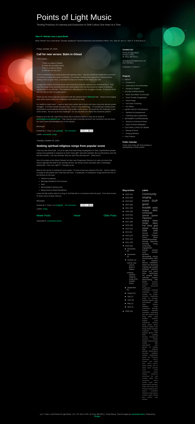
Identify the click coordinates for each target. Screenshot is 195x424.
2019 (127, 215)
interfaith (155, 310)
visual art (146, 357)
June (129, 300)
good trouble (146, 206)
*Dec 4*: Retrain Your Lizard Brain (51, 36)
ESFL (144, 335)
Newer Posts (44, 215)
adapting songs (150, 306)
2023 (127, 201)
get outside (153, 267)
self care (145, 314)
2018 (127, 218)
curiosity (145, 284)
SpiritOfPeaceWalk (149, 239)
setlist (155, 208)
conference (146, 308)
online (144, 286)
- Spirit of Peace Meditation (135, 124)
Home (77, 215)
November (131, 254)
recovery (145, 353)
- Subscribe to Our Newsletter (136, 86)
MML (156, 302)
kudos (144, 384)
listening (155, 284)
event (145, 200)
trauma (151, 314)
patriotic (145, 351)
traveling (145, 244)
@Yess (151, 333)
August (130, 293)
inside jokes (153, 382)
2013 (127, 236)
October (130, 260)
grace (150, 324)
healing (144, 294)
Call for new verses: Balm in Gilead (59, 54)
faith (156, 343)
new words (47, 134)
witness (150, 397)
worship (145, 241)
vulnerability (146, 302)
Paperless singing (147, 219)
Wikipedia (91, 97)
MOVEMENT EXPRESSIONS (136, 119)
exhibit (144, 343)
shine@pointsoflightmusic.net (134, 61)
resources (154, 286)
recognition (154, 391)
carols (149, 368)
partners (154, 269)
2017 (127, 222)
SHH (155, 230)
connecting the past (150, 376)
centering (154, 290)
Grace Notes (150, 237)
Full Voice (147, 225)
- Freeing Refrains (132, 133)
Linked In (135, 67)
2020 (127, 211)
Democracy (145, 359)
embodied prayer (150, 292)
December (131, 249)
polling (151, 389)
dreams (155, 322)
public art (146, 298)
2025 (127, 194)
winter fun (146, 265)
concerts (145, 339)
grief (156, 225)
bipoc (155, 223)
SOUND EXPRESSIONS (134, 92)
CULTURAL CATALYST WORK (137, 127)
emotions (145, 310)
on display (153, 347)
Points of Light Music (74, 17)
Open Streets (150, 304)
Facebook (126, 67)
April (129, 307)
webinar (145, 333)
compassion (153, 337)
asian (150, 316)
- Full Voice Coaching (133, 103)
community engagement (147, 247)
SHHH (155, 233)
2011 (127, 242)
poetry (149, 329)
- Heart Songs (130, 100)
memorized (146, 345)
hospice (155, 235)
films (156, 378)
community (147, 213)
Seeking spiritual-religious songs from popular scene (71, 145)
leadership (154, 296)
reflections (145, 393)
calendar (145, 278)
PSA (143, 363)
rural (144, 252)
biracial (145, 233)
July (129, 296)
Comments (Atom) (54, 221)
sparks (150, 395)
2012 (127, 239)
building (155, 335)
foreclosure (145, 380)
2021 (127, 208)
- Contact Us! (130, 82)
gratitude (145, 269)
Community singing (149, 195)
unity (156, 300)
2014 (127, 232)
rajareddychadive (138, 414)
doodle (155, 339)
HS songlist (147, 275)
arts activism (150, 261)
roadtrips (155, 353)
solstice (144, 355)
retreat (145, 228)
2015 (127, 229)
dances (145, 263)
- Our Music (129, 106)
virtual (155, 228)
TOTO (149, 363)
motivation (145, 312)
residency (145, 331)
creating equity (147, 378)
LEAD (156, 361)
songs (54, 134)
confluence (154, 374)
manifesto (155, 384)
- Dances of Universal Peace (136, 122)
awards (149, 365)
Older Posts (110, 215)
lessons (148, 384)
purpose (155, 329)
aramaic (155, 282)
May (129, 303)
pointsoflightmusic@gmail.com (48, 119)
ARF (156, 333)
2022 (127, 205)
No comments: (71, 131)
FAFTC (155, 359)
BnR (156, 258)
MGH (156, 275)
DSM (144, 230)
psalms (144, 391)
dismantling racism (150, 256)
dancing (145, 235)
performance (153, 351)
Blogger (97, 416)
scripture (145, 395)
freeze (156, 380)
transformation (147, 258)
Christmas (154, 357)
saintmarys (153, 273)
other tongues (150, 349)
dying (144, 324)
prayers (155, 389)
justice (151, 326)
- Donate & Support (132, 89)
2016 (127, 225)
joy (150, 294)
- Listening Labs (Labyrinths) (136, 116)
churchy (145, 337)
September (131, 288)
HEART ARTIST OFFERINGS (136, 109)
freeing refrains (150, 250)
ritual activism (153, 393)
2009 (127, 311)
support (151, 300)
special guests (150, 215)
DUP (155, 200)
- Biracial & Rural (131, 130)
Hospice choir (147, 361)
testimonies (154, 355)
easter (155, 341)
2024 (127, 198)
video (156, 331)
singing (145, 210)
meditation (154, 263)
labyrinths (154, 241)
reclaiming (154, 312)
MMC (155, 210)
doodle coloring (147, 341)
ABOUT (128, 79)
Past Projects (130, 136)
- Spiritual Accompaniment (135, 112)
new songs (150, 386)
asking (144, 365)
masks (144, 386)
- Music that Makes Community (137, 95)
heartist (144, 382)
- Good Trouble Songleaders (136, 98)
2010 (127, 246)
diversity (155, 308)
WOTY (156, 363)
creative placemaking (150, 279)
